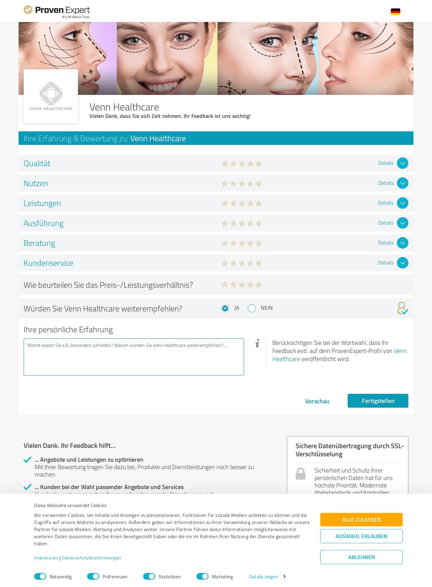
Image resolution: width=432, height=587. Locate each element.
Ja (236, 307)
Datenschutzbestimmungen (92, 555)
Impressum (46, 555)
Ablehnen (361, 555)
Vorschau (317, 401)
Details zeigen (263, 574)
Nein (267, 307)
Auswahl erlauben (361, 534)
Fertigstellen (378, 400)
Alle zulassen (361, 517)
